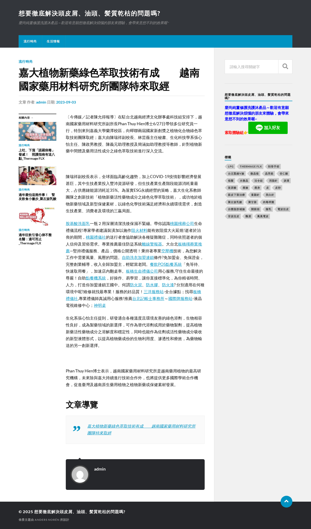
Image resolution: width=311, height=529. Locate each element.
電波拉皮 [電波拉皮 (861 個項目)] (283, 209)
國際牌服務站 (180, 298)
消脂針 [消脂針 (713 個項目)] (273, 180)
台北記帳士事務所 (148, 298)
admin (41, 102)
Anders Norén (47, 519)
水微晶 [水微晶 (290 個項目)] (244, 180)
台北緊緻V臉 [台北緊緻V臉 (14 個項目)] (236, 173)
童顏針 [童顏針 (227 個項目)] (255, 194)
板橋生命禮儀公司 (142, 271)
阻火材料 (139, 230)
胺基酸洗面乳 (78, 223)
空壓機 (167, 250)
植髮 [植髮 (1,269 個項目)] (231, 180)
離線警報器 (152, 244)
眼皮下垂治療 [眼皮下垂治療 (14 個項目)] (236, 194)
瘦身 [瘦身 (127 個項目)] (257, 187)
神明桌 (100, 305)
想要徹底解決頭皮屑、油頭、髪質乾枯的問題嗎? (89, 13)
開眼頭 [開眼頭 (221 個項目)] (255, 209)
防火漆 (168, 284)
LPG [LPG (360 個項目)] (231, 166)
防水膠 (152, 284)
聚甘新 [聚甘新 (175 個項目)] (252, 202)
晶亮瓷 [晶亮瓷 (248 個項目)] (269, 173)
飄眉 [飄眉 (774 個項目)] (248, 216)
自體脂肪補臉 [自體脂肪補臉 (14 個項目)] (236, 209)
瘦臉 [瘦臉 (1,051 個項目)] (245, 187)
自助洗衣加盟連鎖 (138, 257)
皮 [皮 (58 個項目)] (267, 187)
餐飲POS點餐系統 (166, 264)
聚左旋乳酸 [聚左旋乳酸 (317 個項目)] (235, 202)
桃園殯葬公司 (182, 223)
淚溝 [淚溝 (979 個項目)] (286, 180)
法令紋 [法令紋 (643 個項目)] (258, 180)
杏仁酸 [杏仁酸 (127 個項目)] (284, 173)
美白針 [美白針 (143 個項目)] (270, 194)
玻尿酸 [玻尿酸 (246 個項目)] (232, 187)
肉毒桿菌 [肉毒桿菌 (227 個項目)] (268, 202)
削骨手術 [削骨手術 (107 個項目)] (273, 166)
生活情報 (53, 41)
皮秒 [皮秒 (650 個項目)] (278, 187)
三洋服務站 (154, 291)
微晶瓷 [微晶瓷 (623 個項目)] (254, 173)
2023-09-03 (66, 102)
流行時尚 (30, 41)
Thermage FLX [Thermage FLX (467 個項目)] (251, 166)
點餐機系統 (96, 277)
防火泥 (136, 284)
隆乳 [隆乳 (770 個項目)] (268, 209)
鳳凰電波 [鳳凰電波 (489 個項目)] (263, 216)
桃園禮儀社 (96, 237)
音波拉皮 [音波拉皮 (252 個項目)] (233, 216)
